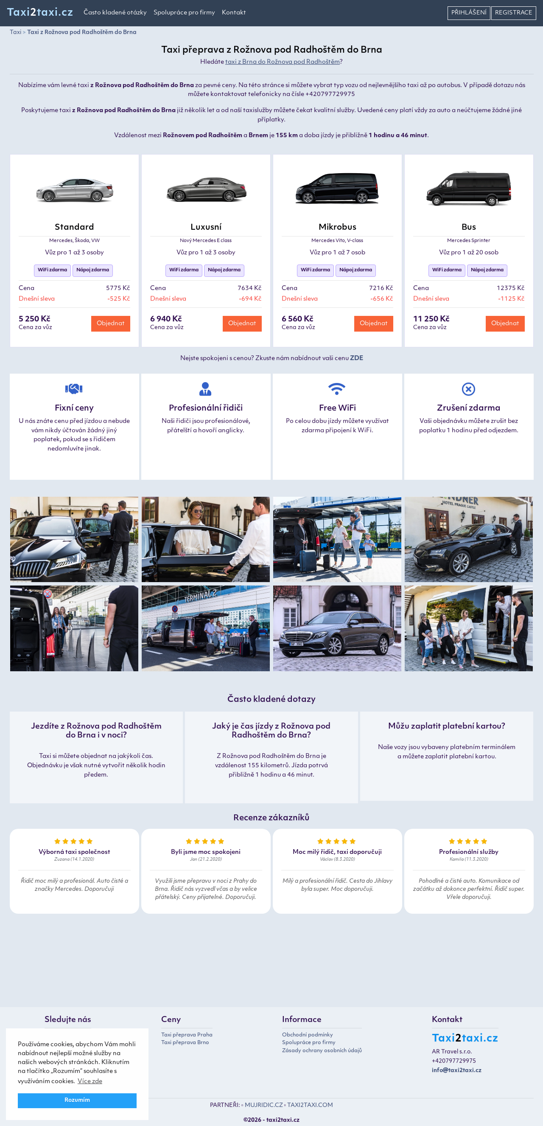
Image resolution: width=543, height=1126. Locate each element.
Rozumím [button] (77, 1100)
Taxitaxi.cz (40, 13)
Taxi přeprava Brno (185, 1042)
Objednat (111, 324)
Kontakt (234, 13)
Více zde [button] (90, 1081)
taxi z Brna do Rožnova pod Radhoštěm (282, 62)
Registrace (513, 13)
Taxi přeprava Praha (187, 1035)
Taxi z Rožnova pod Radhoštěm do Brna (82, 32)
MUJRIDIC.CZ (264, 1105)
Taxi (15, 32)
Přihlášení (469, 13)
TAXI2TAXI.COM (310, 1105)
